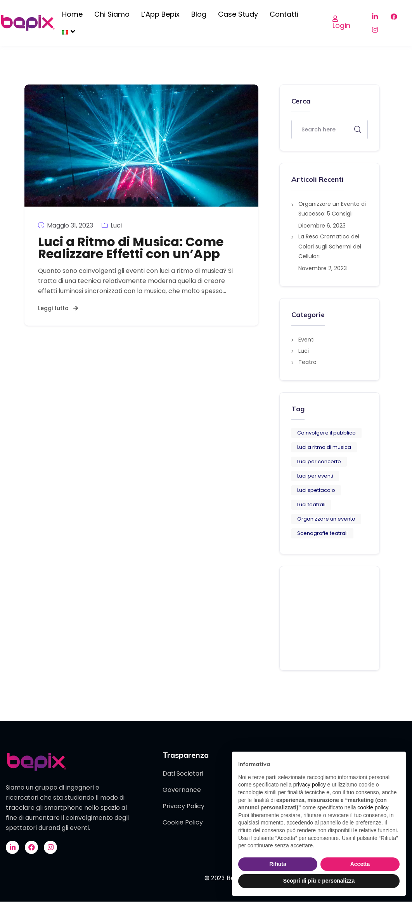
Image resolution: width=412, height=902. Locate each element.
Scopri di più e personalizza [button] (319, 881)
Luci (112, 225)
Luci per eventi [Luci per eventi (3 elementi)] (315, 475)
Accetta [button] (360, 864)
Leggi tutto (58, 308)
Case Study (238, 14)
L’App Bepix (160, 14)
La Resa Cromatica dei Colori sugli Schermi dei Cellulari (329, 246)
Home (72, 14)
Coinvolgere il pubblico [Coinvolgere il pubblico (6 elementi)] (326, 432)
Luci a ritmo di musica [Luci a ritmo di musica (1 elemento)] (324, 447)
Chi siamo (112, 14)
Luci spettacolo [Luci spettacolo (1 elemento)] (316, 490)
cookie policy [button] (372, 807)
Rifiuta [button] (277, 864)
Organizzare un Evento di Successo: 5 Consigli (332, 208)
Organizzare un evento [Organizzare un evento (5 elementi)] (326, 519)
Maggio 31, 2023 (65, 225)
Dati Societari (183, 773)
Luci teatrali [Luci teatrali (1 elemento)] (311, 504)
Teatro (307, 362)
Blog (198, 14)
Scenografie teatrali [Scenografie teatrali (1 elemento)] (322, 533)
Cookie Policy (183, 822)
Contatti (284, 14)
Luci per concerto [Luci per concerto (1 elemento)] (319, 461)
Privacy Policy (183, 806)
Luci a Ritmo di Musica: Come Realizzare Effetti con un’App (130, 247)
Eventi (306, 339)
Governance (182, 789)
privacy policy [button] (309, 784)
